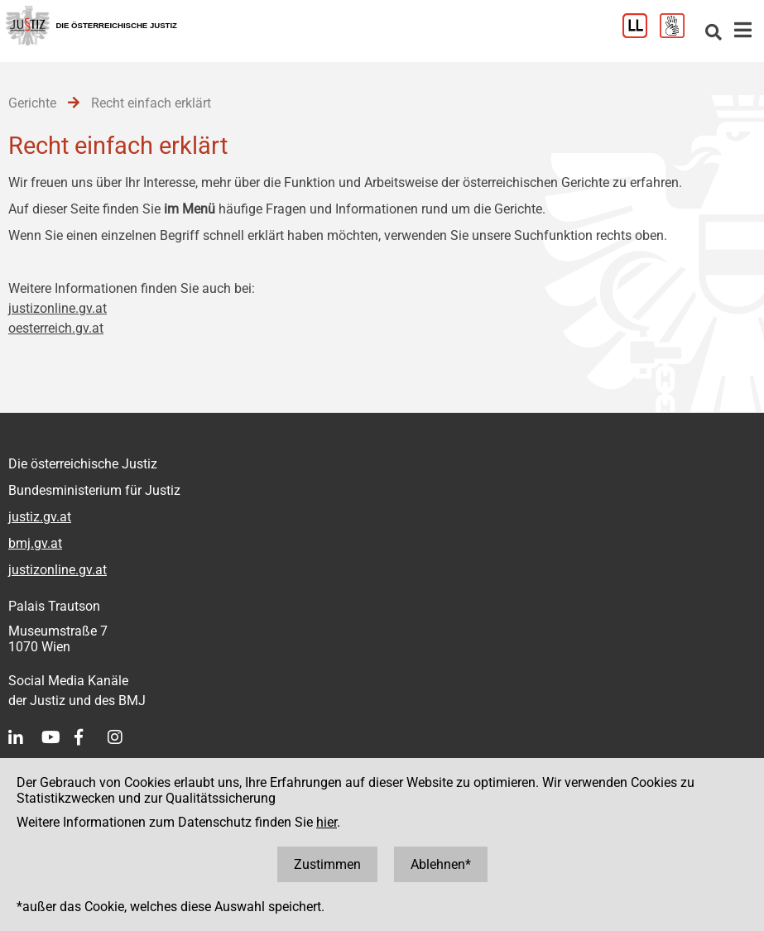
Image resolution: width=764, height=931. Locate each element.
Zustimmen (327, 864)
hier (326, 822)
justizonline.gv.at (57, 308)
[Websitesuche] (713, 33)
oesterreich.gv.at (55, 328)
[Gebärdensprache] (678, 33)
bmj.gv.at (35, 543)
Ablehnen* (441, 864)
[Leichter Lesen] (641, 33)
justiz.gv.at (39, 517)
